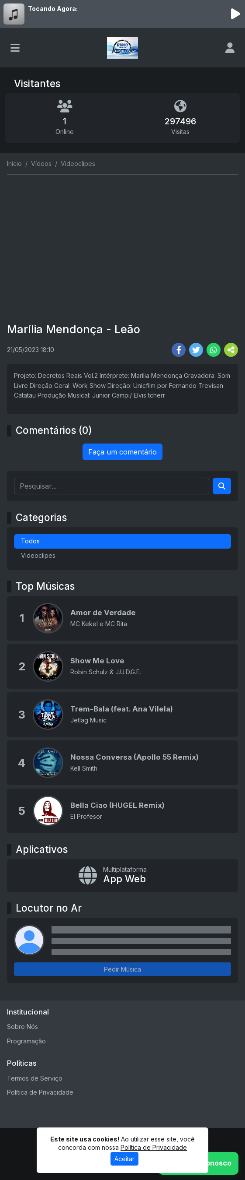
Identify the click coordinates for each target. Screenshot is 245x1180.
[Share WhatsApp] (214, 350)
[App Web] (122, 875)
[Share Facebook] (179, 350)
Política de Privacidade (40, 1092)
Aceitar (124, 1158)
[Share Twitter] (196, 350)
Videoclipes (38, 555)
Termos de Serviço (34, 1078)
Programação (26, 1041)
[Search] (222, 486)
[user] (230, 48)
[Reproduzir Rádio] (235, 14)
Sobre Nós (22, 1026)
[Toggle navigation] (15, 48)
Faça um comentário (122, 451)
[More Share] (231, 350)
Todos (30, 541)
